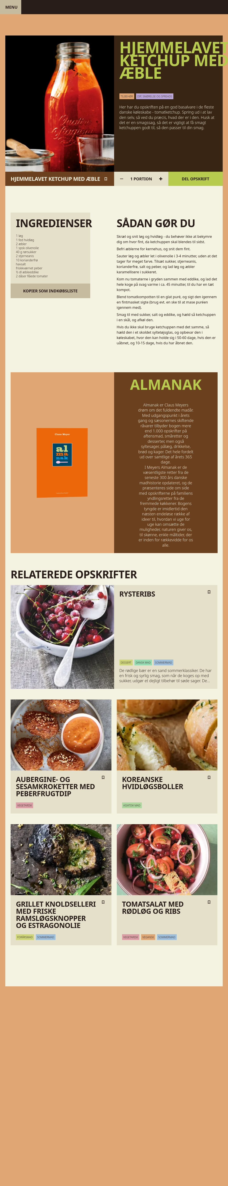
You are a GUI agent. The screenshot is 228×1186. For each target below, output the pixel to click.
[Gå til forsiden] (114, 7)
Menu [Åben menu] (11, 7)
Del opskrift (195, 178)
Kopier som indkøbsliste (50, 291)
